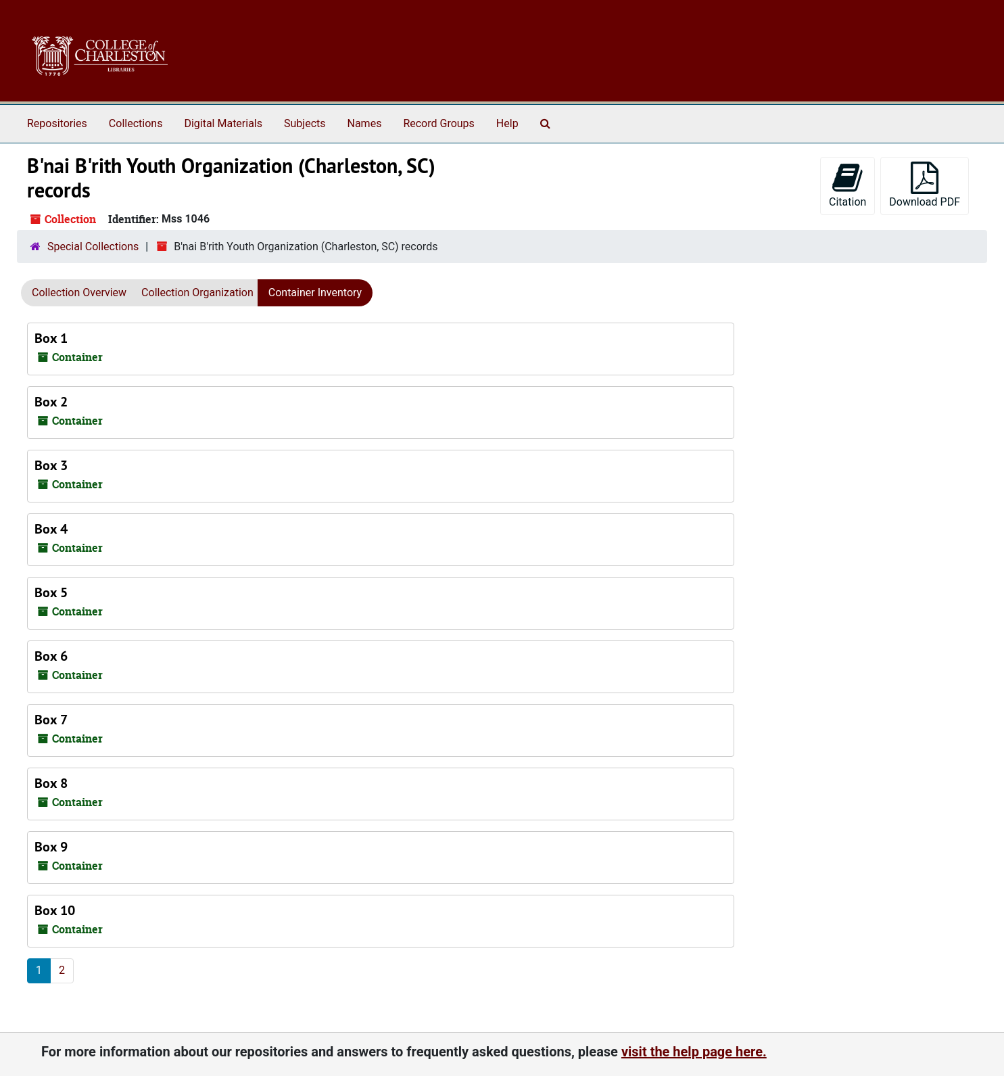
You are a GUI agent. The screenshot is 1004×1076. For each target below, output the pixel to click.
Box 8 (51, 783)
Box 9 (51, 847)
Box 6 (51, 656)
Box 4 (51, 529)
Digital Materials (223, 123)
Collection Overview (79, 292)
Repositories (57, 123)
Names (365, 123)
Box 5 (51, 592)
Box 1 (51, 338)
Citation (847, 185)
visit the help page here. (694, 1052)
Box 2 (51, 402)
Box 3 (51, 465)
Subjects (304, 123)
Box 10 (54, 910)
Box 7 (51, 719)
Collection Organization (197, 292)
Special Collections (93, 246)
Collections (136, 123)
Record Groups (438, 123)
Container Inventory (315, 292)
